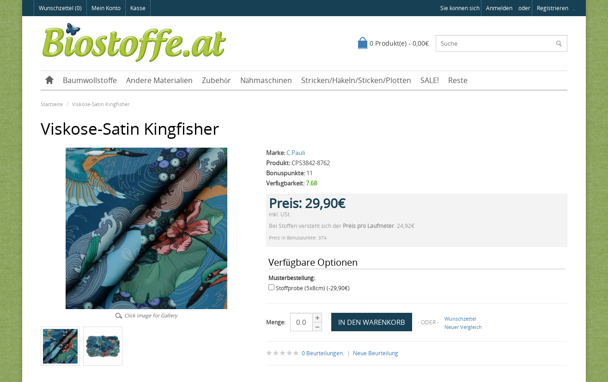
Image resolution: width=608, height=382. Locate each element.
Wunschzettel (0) (60, 8)
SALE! (429, 80)
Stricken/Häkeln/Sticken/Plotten (356, 80)
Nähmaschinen (266, 80)
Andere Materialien (159, 80)
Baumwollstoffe (90, 80)
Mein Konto (106, 8)
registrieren (552, 8)
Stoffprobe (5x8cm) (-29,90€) (313, 288)
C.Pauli (295, 153)
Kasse (138, 8)
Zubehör (216, 80)
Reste (458, 80)
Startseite (52, 104)
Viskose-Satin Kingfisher (100, 104)
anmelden (499, 8)
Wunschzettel (460, 318)
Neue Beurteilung (375, 353)
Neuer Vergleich (463, 326)
